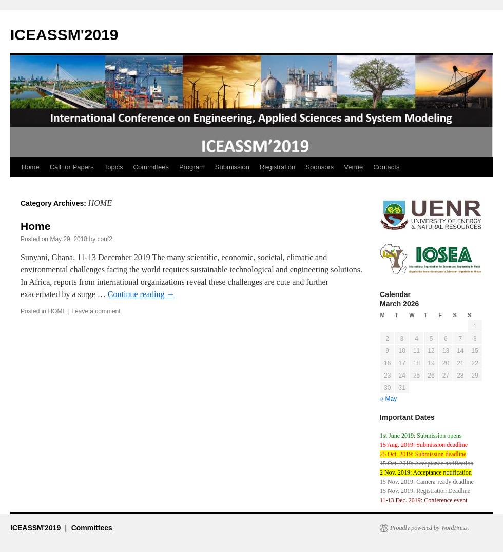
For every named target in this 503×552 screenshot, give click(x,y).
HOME (57, 311)
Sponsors (319, 167)
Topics (113, 167)
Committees (151, 167)
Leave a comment (95, 311)
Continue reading (141, 294)
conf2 (104, 239)
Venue (353, 167)
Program (192, 167)
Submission (232, 167)
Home (31, 167)
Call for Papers (72, 167)
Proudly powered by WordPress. (429, 527)
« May (388, 398)
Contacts (386, 167)
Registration (277, 167)
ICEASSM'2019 (64, 34)
